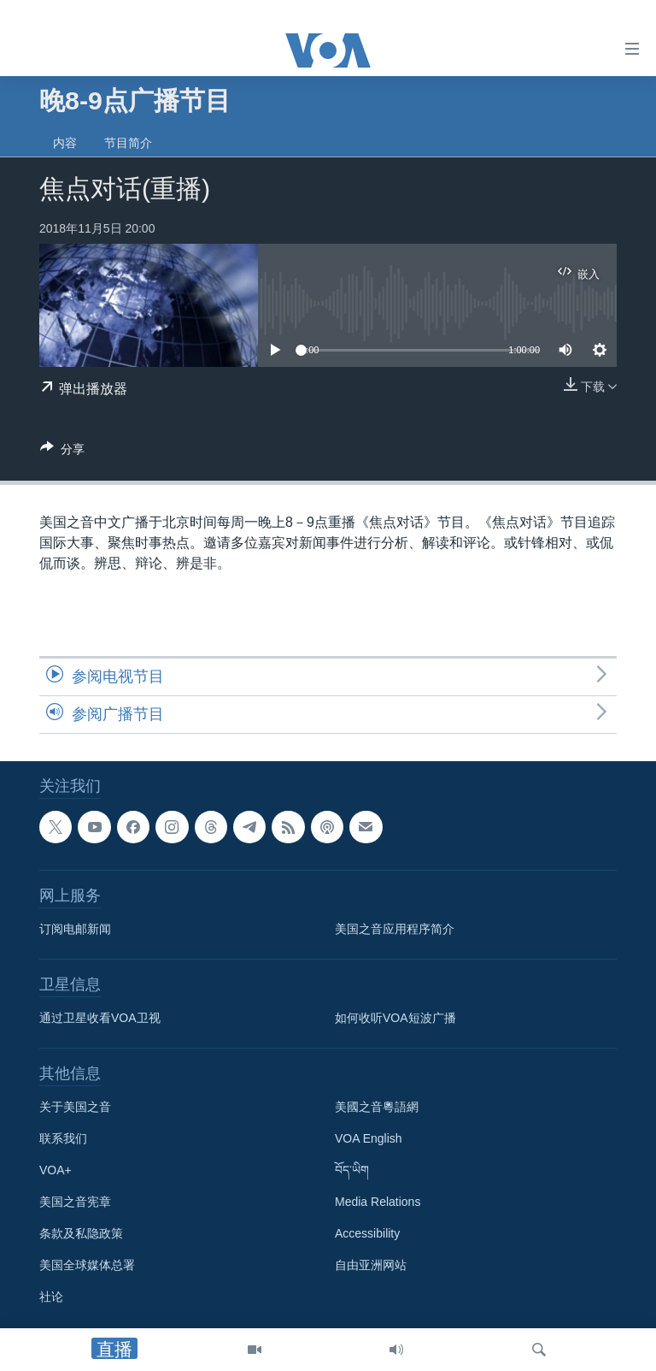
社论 (51, 1297)
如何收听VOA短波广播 (395, 1018)
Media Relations (377, 1202)
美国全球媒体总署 (87, 1266)
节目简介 (128, 143)
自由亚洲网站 (371, 1266)
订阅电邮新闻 (75, 930)
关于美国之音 (75, 1107)
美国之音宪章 (75, 1202)
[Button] (62, 452)
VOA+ (55, 1171)
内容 (65, 143)
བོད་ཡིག (352, 1171)
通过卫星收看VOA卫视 (100, 1018)
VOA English (368, 1139)
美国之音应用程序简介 (394, 930)
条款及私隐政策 (81, 1234)
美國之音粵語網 (377, 1107)
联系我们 (63, 1139)
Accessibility (367, 1234)
